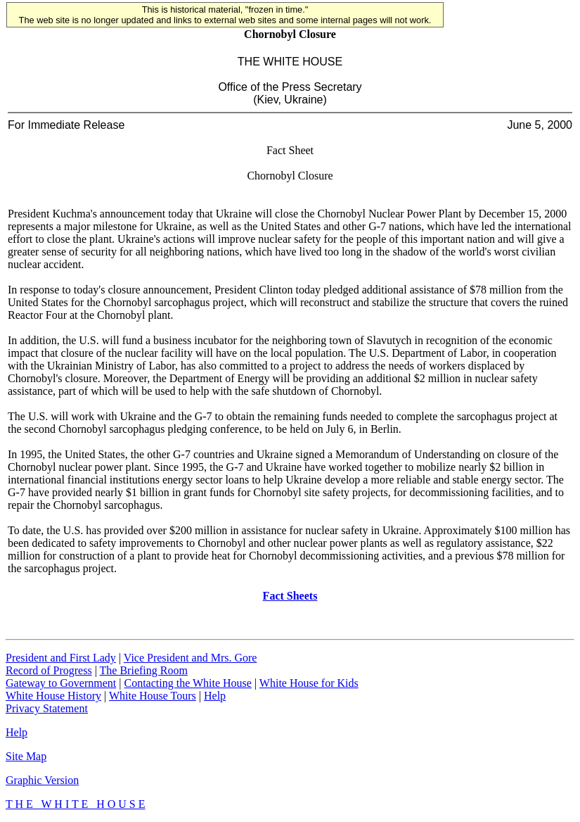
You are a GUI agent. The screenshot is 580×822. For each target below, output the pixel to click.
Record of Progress (49, 670)
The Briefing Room (144, 670)
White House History (53, 696)
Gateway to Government (61, 683)
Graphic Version (42, 780)
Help (215, 696)
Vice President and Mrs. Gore (190, 658)
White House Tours (152, 696)
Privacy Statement (47, 708)
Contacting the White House (187, 683)
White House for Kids (309, 683)
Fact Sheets (290, 596)
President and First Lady (61, 658)
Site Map (26, 756)
